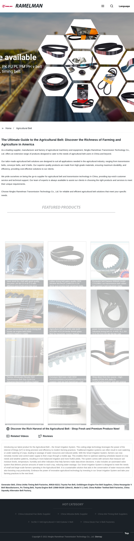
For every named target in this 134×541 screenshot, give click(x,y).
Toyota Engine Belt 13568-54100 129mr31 (54, 487)
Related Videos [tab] (17, 436)
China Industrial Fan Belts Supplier (35, 514)
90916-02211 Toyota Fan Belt (62, 485)
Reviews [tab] (45, 436)
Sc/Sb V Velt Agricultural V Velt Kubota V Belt (53, 522)
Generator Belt (8, 485)
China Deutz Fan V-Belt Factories (99, 522)
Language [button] (124, 6)
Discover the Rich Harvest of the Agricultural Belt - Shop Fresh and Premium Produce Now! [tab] (63, 428)
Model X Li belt (81, 487)
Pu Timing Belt (27, 487)
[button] (103, 6)
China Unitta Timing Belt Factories (32, 485)
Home (9, 128)
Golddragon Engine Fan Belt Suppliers (94, 485)
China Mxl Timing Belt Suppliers (113, 514)
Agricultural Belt (24, 128)
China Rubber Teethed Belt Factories (106, 487)
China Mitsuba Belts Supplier (74, 514)
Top (127, 533)
